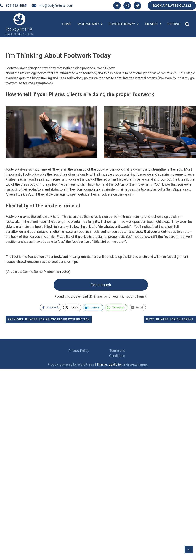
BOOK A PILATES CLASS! (172, 6)
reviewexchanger (135, 364)
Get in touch (101, 285)
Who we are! (88, 24)
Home (66, 24)
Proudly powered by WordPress (71, 364)
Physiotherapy (122, 24)
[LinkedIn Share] (93, 307)
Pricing (173, 24)
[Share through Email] (137, 307)
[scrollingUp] (189, 549)
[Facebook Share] (50, 307)
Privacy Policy (79, 351)
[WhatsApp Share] (116, 307)
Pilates (151, 24)
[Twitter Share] (72, 307)
